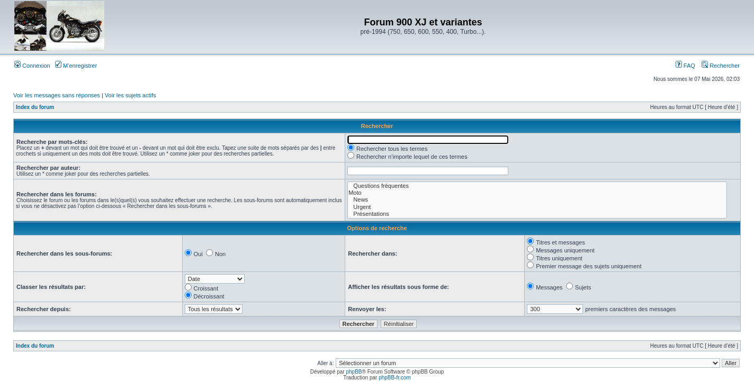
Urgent (537, 207)
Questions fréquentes (537, 186)
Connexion (32, 65)
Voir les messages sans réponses (56, 95)
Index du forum (35, 107)
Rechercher (721, 65)
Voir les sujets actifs (130, 95)
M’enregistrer (76, 65)
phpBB (354, 372)
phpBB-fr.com (395, 377)
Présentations (537, 214)
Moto (537, 192)
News (537, 199)
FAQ (685, 65)
